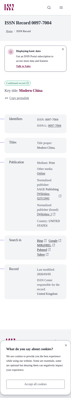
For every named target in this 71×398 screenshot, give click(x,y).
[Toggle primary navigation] (61, 7)
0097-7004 (54, 125)
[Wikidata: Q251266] (43, 196)
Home (9, 31)
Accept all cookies (35, 384)
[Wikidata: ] (44, 214)
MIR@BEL (44, 245)
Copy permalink (17, 98)
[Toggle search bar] (49, 7)
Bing (40, 240)
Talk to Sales (23, 66)
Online (41, 173)
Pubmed (42, 250)
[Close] (65, 345)
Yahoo (41, 254)
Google (53, 240)
